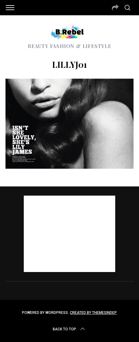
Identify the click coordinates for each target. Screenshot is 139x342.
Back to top (69, 329)
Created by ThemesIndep (93, 313)
